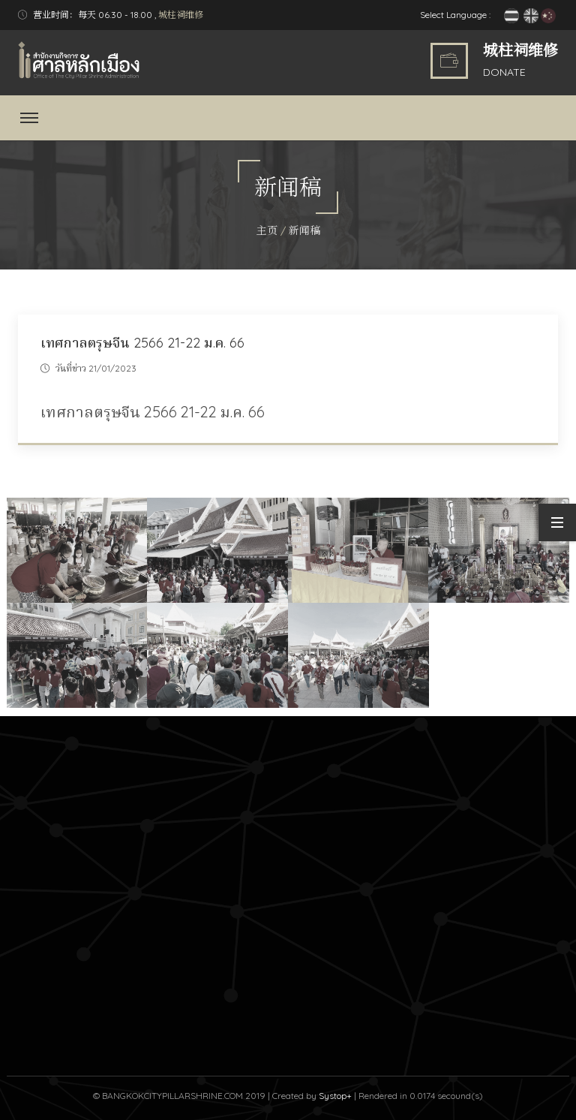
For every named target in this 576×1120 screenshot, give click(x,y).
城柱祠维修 (180, 14)
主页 (267, 230)
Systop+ (335, 1095)
